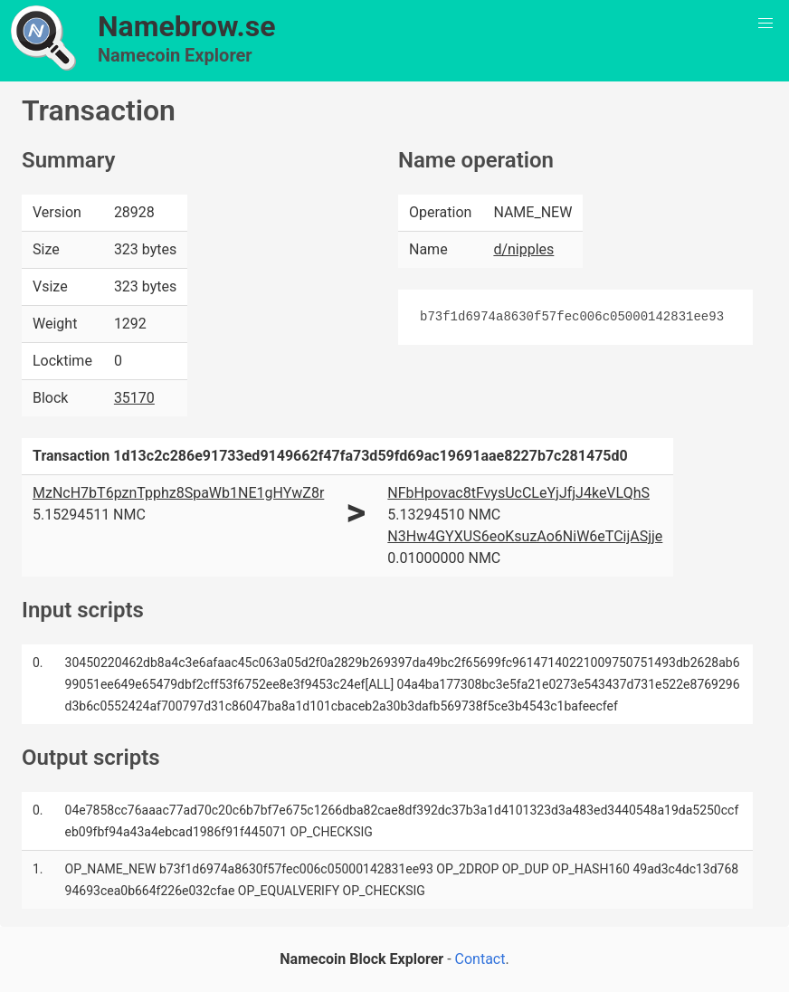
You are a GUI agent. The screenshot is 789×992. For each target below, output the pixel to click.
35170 (134, 397)
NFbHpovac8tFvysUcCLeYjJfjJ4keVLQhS (518, 492)
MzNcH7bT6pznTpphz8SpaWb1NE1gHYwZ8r (178, 492)
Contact (480, 959)
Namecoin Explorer (175, 55)
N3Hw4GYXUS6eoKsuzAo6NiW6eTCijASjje (524, 536)
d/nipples (523, 249)
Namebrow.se (187, 26)
